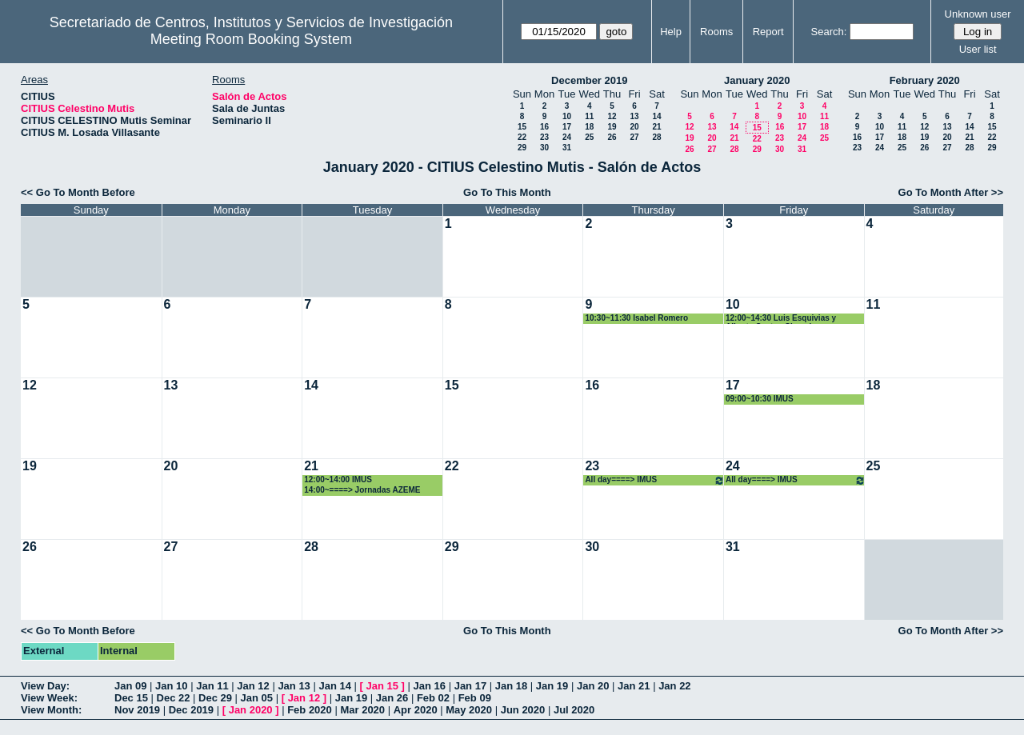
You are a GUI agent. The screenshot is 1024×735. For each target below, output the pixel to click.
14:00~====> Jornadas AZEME (362, 489)
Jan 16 (430, 686)
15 (522, 126)
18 (589, 126)
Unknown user (978, 14)
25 (589, 137)
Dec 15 (131, 698)
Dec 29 (215, 698)
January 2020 (757, 80)
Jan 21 (634, 686)
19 (611, 126)
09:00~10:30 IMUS (760, 398)
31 (566, 147)
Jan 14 (334, 686)
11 (589, 116)
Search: (829, 32)
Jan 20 (593, 686)
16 (544, 126)
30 (544, 147)
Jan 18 (511, 686)
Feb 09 (474, 698)
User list (978, 49)
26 (611, 137)
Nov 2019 (137, 710)
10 (566, 116)
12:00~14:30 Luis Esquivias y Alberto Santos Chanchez (781, 319)
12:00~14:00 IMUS (338, 479)
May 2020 (469, 710)
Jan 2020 (251, 710)
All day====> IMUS (655, 480)
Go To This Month (507, 192)
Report (768, 32)
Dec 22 (173, 698)
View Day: (45, 686)
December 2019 (589, 80)
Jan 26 (392, 698)
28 (656, 137)
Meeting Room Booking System (251, 39)
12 (611, 116)
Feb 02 (433, 698)
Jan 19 (552, 686)
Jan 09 (130, 686)
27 (634, 137)
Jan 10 (171, 686)
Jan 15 (382, 686)
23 (544, 137)
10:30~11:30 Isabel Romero (636, 318)
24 (566, 137)
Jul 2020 (574, 710)
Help (671, 32)
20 (634, 126)
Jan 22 (674, 686)
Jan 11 (212, 686)
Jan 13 (294, 686)
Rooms (716, 32)
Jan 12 (253, 686)
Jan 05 (257, 698)
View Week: (49, 698)
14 (656, 116)
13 (634, 116)
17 (566, 126)
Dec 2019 (191, 710)
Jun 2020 (523, 710)
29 (522, 147)
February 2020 (925, 80)
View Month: (51, 710)
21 (656, 126)
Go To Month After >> (950, 192)
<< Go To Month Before (78, 192)
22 (522, 137)
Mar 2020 (362, 710)
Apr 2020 (416, 710)
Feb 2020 (309, 710)
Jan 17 (470, 686)
